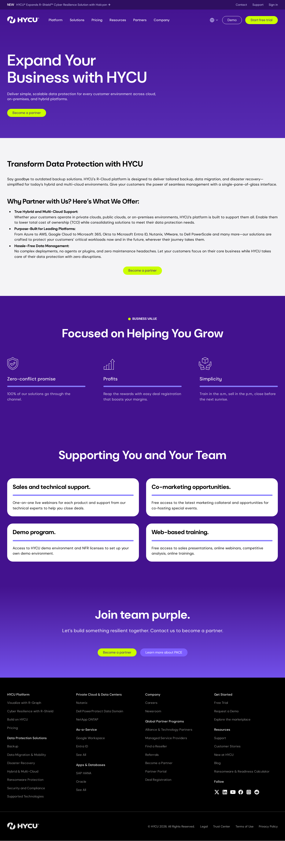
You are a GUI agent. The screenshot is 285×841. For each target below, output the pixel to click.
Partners (140, 20)
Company (162, 20)
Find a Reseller (156, 746)
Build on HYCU (17, 719)
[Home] (23, 20)
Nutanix (81, 703)
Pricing (97, 20)
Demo (232, 20)
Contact (241, 5)
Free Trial (221, 703)
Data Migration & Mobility (26, 755)
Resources (118, 20)
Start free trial (262, 20)
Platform (56, 20)
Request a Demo (226, 711)
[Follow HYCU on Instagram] (248, 792)
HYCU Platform (18, 694)
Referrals (152, 755)
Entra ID (82, 746)
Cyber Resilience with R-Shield (30, 711)
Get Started (223, 694)
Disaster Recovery (21, 763)
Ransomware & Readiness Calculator (242, 771)
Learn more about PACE (163, 652)
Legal (204, 826)
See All (81, 755)
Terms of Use (244, 826)
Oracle (81, 781)
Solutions (77, 20)
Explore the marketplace (232, 719)
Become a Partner (159, 763)
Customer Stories (227, 746)
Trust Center (221, 826)
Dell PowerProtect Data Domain (99, 711)
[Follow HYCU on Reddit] (256, 792)
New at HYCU (224, 755)
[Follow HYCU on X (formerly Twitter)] (216, 792)
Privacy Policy (268, 826)
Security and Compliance (26, 788)
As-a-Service (86, 729)
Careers (151, 703)
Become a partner (26, 113)
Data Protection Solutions (27, 738)
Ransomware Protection (25, 780)
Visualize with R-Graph (24, 703)
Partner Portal (155, 771)
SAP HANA (83, 773)
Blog (217, 763)
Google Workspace (90, 738)
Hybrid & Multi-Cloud (22, 771)
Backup (12, 746)
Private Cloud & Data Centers (99, 694)
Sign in (273, 5)
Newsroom (153, 711)
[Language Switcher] (214, 20)
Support (257, 5)
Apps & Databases (90, 765)
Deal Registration (158, 780)
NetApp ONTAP (87, 719)
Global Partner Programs (164, 721)
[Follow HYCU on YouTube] (233, 792)
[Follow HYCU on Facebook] (240, 792)
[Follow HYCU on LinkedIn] (224, 792)
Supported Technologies (25, 796)
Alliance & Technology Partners (168, 729)
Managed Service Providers (166, 738)
